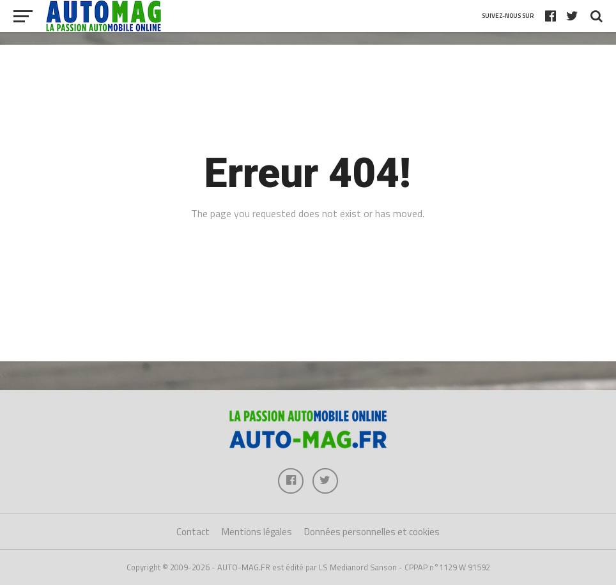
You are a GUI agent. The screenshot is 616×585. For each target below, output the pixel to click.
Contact (193, 531)
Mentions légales (257, 531)
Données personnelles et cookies (372, 531)
